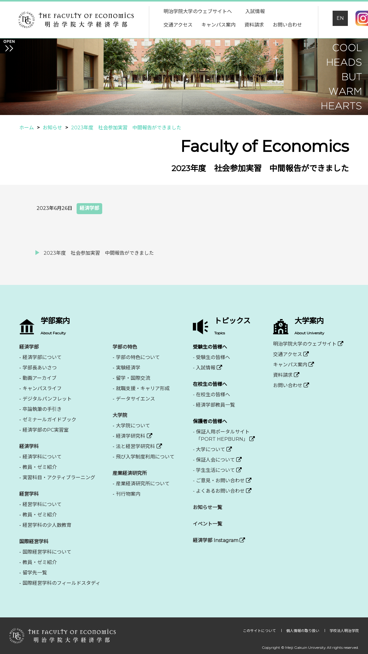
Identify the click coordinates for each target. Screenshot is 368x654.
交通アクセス (178, 25)
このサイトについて (260, 630)
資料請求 (254, 25)
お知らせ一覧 (207, 507)
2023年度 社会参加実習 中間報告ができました (99, 253)
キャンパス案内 (218, 25)
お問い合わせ (287, 25)
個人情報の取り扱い (303, 630)
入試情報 (255, 11)
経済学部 (89, 208)
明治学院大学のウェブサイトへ (198, 11)
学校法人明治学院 (344, 630)
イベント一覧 (207, 524)
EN (340, 18)
